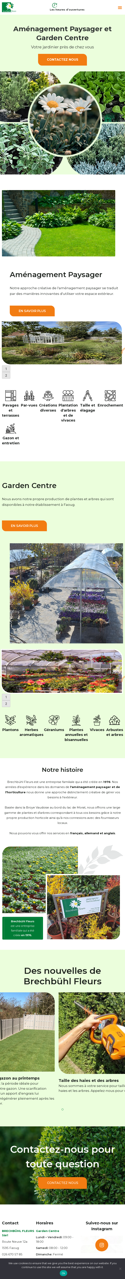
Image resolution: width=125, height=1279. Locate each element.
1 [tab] (6, 369)
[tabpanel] (62, 343)
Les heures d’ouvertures (67, 9)
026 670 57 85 (12, 1254)
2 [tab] (6, 375)
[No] (120, 1269)
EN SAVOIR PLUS (32, 311)
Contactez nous (62, 59)
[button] (120, 7)
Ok (63, 1273)
